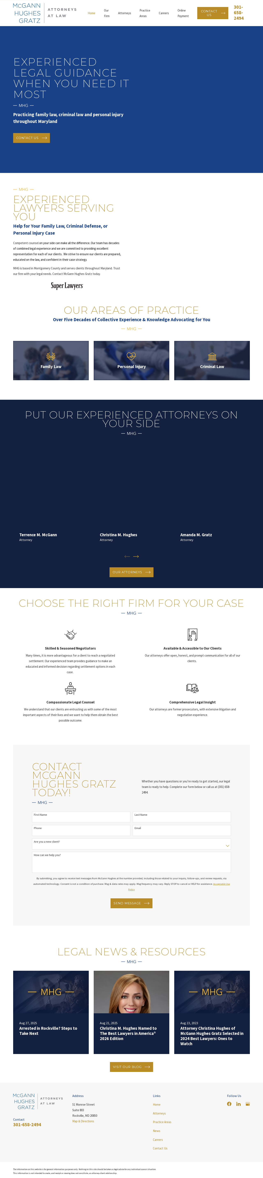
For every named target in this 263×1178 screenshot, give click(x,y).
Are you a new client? (47, 854)
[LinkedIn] (238, 1116)
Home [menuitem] (91, 13)
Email (138, 840)
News (156, 1143)
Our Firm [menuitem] (107, 13)
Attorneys (159, 1126)
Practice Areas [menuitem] (145, 13)
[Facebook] (229, 1116)
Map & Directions (83, 1134)
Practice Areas (162, 1134)
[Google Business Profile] (248, 1116)
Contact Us (160, 1161)
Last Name (141, 827)
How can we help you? (47, 867)
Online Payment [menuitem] (183, 13)
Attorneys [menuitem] (124, 13)
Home (156, 1117)
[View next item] (136, 569)
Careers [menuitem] (164, 13)
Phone (38, 840)
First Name (40, 827)
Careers (158, 1152)
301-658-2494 (239, 12)
